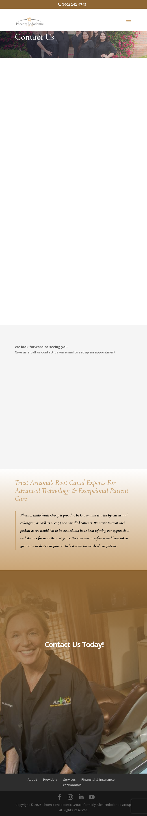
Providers (50, 779)
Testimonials (71, 785)
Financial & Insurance (98, 779)
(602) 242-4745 (74, 4)
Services (69, 779)
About (32, 779)
